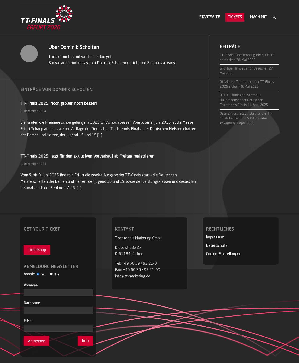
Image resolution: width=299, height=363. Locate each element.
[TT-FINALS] (46, 17)
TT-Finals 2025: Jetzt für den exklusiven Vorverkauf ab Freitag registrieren (87, 156)
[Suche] (274, 17)
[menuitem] (209, 17)
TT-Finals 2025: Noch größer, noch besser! (58, 104)
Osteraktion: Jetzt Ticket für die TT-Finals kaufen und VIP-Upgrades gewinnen (246, 118)
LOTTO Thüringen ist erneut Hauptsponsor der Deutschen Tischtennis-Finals (241, 100)
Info (85, 341)
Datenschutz (216, 246)
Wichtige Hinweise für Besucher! (244, 68)
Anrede (41, 274)
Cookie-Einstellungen (223, 254)
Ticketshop (37, 250)
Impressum (215, 237)
